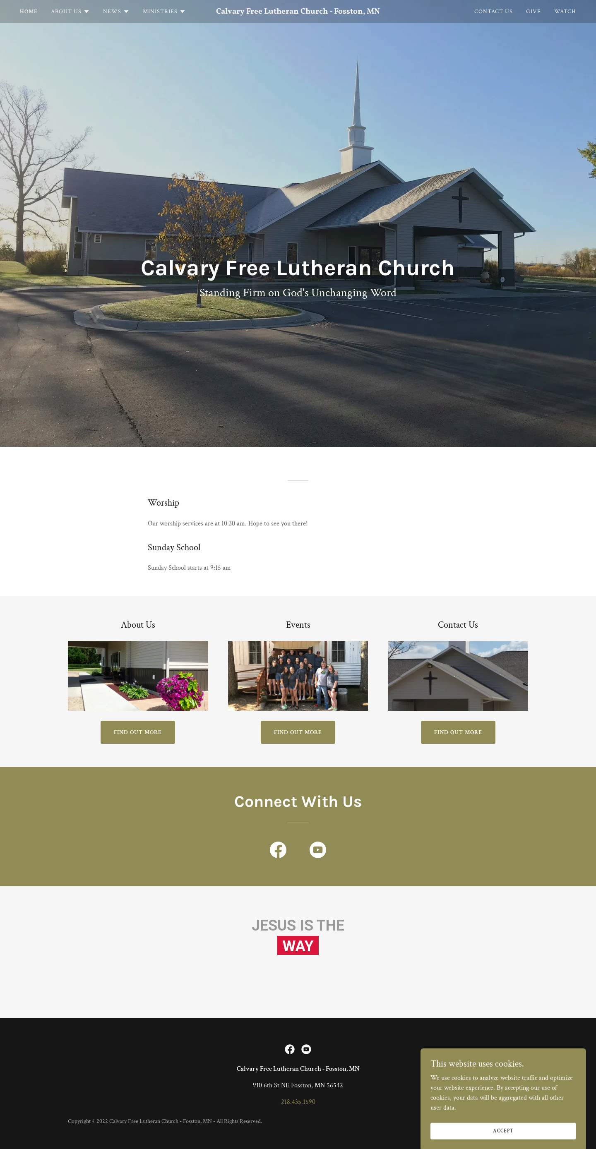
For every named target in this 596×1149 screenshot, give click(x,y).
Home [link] (29, 11)
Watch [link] (565, 11)
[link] (298, 11)
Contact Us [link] (493, 11)
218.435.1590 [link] (298, 1102)
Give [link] (533, 11)
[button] (70, 12)
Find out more (138, 732)
